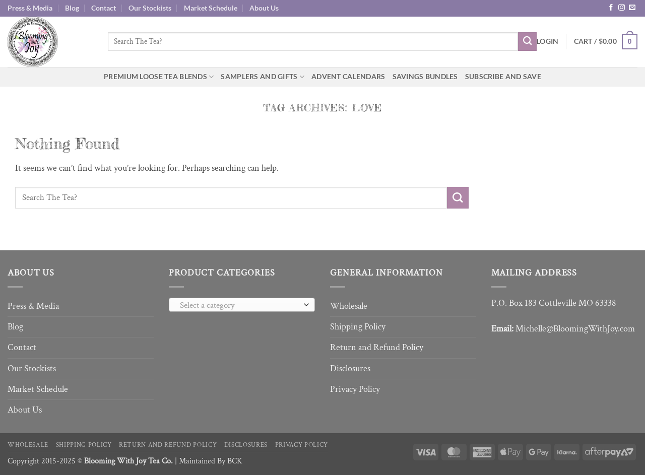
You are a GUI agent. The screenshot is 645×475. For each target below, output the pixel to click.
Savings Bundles (425, 76)
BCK (234, 461)
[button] (547, 41)
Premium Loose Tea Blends (159, 77)
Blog (72, 8)
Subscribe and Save (503, 76)
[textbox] (239, 305)
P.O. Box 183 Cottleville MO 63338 (553, 303)
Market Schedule (210, 8)
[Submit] (527, 41)
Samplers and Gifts (262, 77)
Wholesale (348, 306)
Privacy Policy (355, 389)
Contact (103, 8)
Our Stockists (149, 8)
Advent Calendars (348, 76)
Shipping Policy (357, 326)
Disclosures (350, 368)
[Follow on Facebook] (611, 8)
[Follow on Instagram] (621, 8)
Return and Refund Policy (376, 347)
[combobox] (242, 305)
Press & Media (30, 8)
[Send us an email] (632, 8)
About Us (264, 8)
